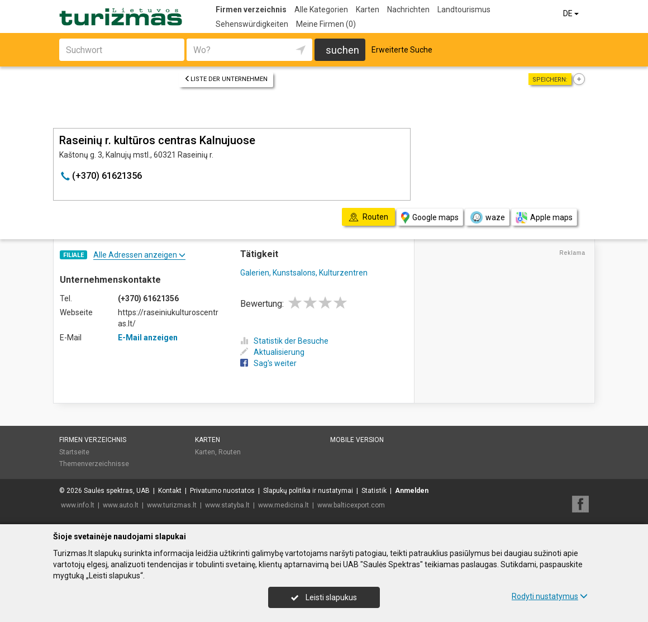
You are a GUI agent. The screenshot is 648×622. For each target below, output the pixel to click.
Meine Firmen (326, 24)
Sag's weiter (268, 363)
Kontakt (170, 491)
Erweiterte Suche (401, 49)
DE (571, 13)
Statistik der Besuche (284, 340)
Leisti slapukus (324, 597)
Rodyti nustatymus (550, 596)
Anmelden (411, 491)
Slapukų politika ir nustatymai (308, 491)
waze (487, 217)
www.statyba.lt (227, 505)
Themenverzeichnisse (94, 464)
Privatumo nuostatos (222, 491)
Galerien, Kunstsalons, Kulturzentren (304, 272)
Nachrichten (408, 9)
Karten (367, 9)
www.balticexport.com (351, 505)
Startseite (74, 452)
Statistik (374, 491)
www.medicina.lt (283, 505)
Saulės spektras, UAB (117, 491)
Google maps (430, 218)
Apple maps (544, 218)
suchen (342, 50)
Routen (229, 452)
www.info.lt (77, 505)
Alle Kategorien (321, 9)
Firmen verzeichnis (251, 9)
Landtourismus (463, 9)
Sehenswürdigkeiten (252, 24)
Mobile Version (357, 440)
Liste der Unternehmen (226, 79)
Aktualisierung (272, 352)
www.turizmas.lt (172, 505)
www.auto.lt (121, 505)
